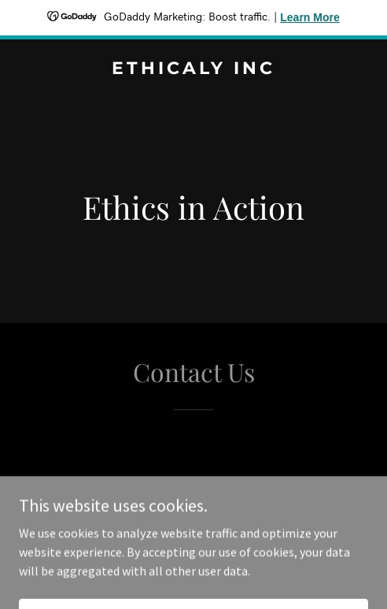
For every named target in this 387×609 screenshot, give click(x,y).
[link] (193, 69)
